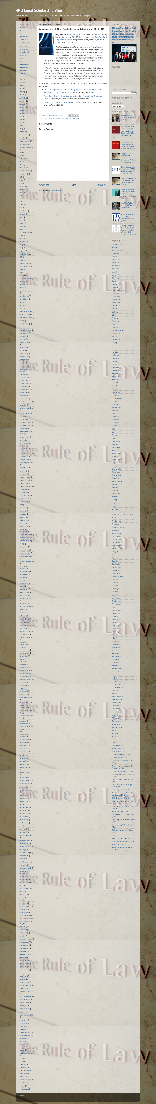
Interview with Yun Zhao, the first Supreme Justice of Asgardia (128, 117)
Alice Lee (115, 256)
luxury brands (24, 820)
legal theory (23, 817)
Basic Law (23, 107)
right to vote (24, 973)
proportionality (24, 912)
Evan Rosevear (116, 601)
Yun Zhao (115, 509)
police (21, 885)
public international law (26, 922)
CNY (21, 129)
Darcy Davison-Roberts (119, 290)
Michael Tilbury (117, 684)
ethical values (24, 589)
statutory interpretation (24, 1043)
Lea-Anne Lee (116, 383)
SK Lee (114, 429)
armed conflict (24, 339)
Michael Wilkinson (117, 687)
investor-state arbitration (24, 735)
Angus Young (116, 266)
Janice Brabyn (116, 613)
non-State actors (25, 862)
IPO (21, 183)
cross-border (23, 489)
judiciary (22, 749)
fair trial (22, 610)
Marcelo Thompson (118, 672)
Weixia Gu (115, 490)
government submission (23, 660)
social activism (24, 1009)
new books (23, 58)
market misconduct (26, 826)
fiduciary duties (24, 619)
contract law (24, 456)
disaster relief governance (24, 530)
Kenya (21, 192)
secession (23, 979)
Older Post (102, 184)
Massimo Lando (117, 675)
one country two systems (25, 872)
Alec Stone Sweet (117, 250)
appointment (24, 37)
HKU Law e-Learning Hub (119, 844)
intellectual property (26, 697)
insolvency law (24, 686)
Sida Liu (114, 450)
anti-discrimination (25, 327)
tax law (22, 1050)
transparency (24, 1073)
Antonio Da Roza (117, 549)
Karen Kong (115, 644)
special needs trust (25, 1032)
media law (23, 829)
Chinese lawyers (24, 141)
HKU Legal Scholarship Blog (39, 10)
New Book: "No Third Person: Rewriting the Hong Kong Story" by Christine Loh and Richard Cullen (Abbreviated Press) (124, 132)
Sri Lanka (22, 269)
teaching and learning (26, 1053)
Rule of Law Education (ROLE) (121, 838)
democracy (23, 514)
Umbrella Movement (26, 291)
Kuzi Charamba (116, 656)
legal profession (25, 813)
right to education (25, 960)
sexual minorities (25, 999)
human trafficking (25, 670)
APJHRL (22, 92)
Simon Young (116, 453)
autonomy (23, 350)
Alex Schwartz (116, 521)
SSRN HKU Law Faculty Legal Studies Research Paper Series (123, 802)
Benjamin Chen (116, 275)
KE (20, 30)
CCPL (21, 119)
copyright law (24, 459)
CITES (21, 122)
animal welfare (24, 324)
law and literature (25, 781)
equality (22, 578)
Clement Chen (116, 567)
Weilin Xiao (115, 487)
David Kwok (115, 293)
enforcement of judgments (25, 567)
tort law (22, 1058)
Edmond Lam (116, 303)
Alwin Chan (115, 259)
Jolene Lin (115, 635)
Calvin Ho (115, 558)
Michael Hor (115, 395)
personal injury (24, 882)
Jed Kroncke (115, 355)
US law (22, 288)
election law (23, 547)
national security (25, 52)
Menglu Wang (116, 392)
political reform (24, 888)
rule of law (23, 976)
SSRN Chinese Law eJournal (120, 798)
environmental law (25, 575)
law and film (23, 777)
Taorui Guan (116, 472)
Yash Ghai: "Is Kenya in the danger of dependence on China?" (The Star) (128, 217)
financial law (23, 628)
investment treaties (26, 729)
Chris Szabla (116, 564)
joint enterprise (24, 739)
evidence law (24, 595)
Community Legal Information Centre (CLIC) (123, 826)
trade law (22, 1064)
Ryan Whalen (116, 426)
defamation (23, 508)
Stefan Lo (115, 457)
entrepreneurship (25, 571)
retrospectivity (24, 954)
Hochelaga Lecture (25, 171)
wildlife (22, 1086)
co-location (23, 405)
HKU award (61, 119)
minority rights (24, 843)
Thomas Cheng (116, 475)
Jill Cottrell (115, 622)
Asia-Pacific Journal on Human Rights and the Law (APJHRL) (123, 794)
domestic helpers (25, 537)
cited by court (24, 40)
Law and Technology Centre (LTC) (122, 771)
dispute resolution (25, 534)
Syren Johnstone (117, 469)
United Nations (24, 296)
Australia (22, 104)
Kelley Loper (116, 653)
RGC (21, 245)
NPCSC (22, 229)
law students (24, 801)
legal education (24, 807)
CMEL (21, 125)
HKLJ (21, 161)
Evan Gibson (116, 598)
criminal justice (24, 480)
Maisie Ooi (115, 666)
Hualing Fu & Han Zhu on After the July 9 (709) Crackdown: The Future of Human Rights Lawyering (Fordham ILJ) (128, 230)
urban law (23, 1083)
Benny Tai (115, 552)
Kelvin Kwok (48, 96)
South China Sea (25, 266)
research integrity (25, 951)
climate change (24, 399)
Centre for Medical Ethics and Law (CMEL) (122, 780)
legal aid (22, 804)
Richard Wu (115, 706)
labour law (23, 758)
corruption (23, 471)
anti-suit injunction (26, 330)
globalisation (24, 656)
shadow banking (24, 1002)
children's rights (24, 380)
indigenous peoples (26, 679)
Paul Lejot (115, 693)
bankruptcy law (24, 356)
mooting (22, 849)
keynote (22, 755)
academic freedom (25, 311)
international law (25, 726)
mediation (23, 832)
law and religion (24, 787)
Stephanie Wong (117, 715)
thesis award (23, 73)
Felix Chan (115, 318)
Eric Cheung (115, 592)
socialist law (23, 1023)
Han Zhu (114, 336)
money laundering (25, 846)
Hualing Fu (115, 343)
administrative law (25, 318)
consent (22, 440)
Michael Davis (116, 681)
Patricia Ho (115, 410)
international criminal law (26, 711)
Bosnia (22, 110)
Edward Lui (115, 309)
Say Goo (114, 432)
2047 (21, 82)
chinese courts (24, 383)
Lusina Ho (115, 386)
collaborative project (26, 408)
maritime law (24, 823)
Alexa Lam (115, 524)
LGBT (21, 195)
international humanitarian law (25, 722)
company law (24, 419)
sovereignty (23, 1026)
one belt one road (25, 868)
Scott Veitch (116, 435)
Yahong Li (115, 500)
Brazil (21, 113)
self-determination (26, 985)
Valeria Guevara (117, 481)
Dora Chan (115, 585)
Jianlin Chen (115, 619)
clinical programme (25, 43)
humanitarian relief (25, 673)
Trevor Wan (115, 478)
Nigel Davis (115, 690)
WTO (21, 308)
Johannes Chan (116, 629)
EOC (21, 152)
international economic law (27, 717)
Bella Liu (114, 272)
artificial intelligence (26, 342)
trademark (23, 1067)
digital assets (24, 520)
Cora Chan (47, 89)
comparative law (25, 422)
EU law (22, 155)
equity (21, 586)
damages (22, 505)
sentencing (23, 988)
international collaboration (24, 706)
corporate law (24, 468)
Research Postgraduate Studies (122, 754)
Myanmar (22, 226)
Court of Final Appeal (26, 147)
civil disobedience (25, 389)
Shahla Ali (115, 438)
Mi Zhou (114, 678)
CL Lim (114, 555)
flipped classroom (25, 631)
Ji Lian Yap (115, 616)
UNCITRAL (23, 285)
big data (22, 363)
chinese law (23, 386)
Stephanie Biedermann (119, 463)
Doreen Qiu (115, 589)
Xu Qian (114, 730)
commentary (23, 46)
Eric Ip (114, 315)
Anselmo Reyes (116, 545)
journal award (24, 49)
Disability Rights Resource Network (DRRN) (123, 815)
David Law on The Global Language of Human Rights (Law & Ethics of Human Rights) (128, 145)
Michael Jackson (117, 398)
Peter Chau (115, 413)
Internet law (23, 186)
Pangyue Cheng (117, 407)
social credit (23, 1012)
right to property (25, 970)
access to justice (25, 314)
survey (21, 1047)
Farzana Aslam (116, 604)
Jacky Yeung (115, 346)
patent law (23, 876)
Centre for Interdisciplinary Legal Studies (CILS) (122, 785)
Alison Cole (115, 530)
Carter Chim (115, 561)
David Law (115, 582)
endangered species (26, 556)
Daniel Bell (115, 287)
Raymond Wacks (117, 699)
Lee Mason (115, 659)
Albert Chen (115, 247)
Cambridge (23, 132)
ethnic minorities (25, 592)
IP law (21, 180)
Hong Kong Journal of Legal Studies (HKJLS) (123, 807)
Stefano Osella (117, 460)
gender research (24, 653)
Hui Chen (114, 607)
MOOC (21, 220)
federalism (23, 616)
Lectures (22, 214)
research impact (24, 70)
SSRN (21, 260)
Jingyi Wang (115, 626)
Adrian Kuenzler (117, 244)
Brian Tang (115, 278)
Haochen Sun (116, 340)
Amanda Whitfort (117, 262)
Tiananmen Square (25, 278)
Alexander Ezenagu (118, 527)
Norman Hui (115, 404)
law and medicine (25, 784)
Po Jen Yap (115, 416)
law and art (23, 764)
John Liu (114, 364)
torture (22, 1061)
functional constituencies (24, 649)
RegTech (22, 251)
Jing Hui (114, 361)
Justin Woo (115, 641)
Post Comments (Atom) (54, 190)
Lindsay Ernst (116, 662)
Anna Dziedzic (116, 536)
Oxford (22, 235)
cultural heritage (25, 498)
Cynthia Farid (116, 570)
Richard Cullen (116, 702)
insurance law (24, 694)
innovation (23, 683)
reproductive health (26, 939)
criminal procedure (25, 486)
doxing (22, 544)
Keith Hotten (116, 650)
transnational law (25, 1070)
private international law (26, 899)
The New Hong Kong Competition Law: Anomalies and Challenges (78, 96)
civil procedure (24, 396)
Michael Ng (74, 34)
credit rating (23, 474)
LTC (21, 208)
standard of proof (25, 1035)
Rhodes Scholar (24, 254)
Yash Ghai (115, 733)
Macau (22, 223)
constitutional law (25, 443)
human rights (24, 667)
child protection (24, 377)
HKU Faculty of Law (118, 748)
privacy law (23, 895)
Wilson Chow (116, 493)
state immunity (24, 1039)
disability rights (24, 526)
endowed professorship (27, 561)
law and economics (25, 772)
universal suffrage (25, 1080)
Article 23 (22, 98)
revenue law (23, 957)
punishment (23, 930)
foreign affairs (24, 634)
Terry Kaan (115, 718)
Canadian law (24, 135)
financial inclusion (25, 625)
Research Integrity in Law (119, 758)
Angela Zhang (116, 533)
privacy (22, 892)
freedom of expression (27, 637)
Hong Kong (23, 174)
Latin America (24, 211)
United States (24, 299)
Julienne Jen (115, 370)
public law (23, 927)
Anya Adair (115, 269)
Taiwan (22, 275)
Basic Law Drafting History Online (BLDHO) (122, 831)
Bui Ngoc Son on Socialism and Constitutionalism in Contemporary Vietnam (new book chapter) (128, 157)
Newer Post (44, 184)
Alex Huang (115, 253)
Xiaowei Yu (115, 497)
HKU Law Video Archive (119, 751)
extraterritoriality (25, 606)
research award (24, 64)
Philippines (23, 241)
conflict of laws (24, 437)
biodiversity (23, 366)
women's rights (24, 1089)
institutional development (24, 690)
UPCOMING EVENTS (118, 745)
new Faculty (23, 55)
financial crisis (24, 622)
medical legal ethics (26, 835)
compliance (23, 428)
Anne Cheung (116, 542)
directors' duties (24, 523)
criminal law (23, 483)
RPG (21, 33)
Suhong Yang (116, 466)
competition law (25, 425)
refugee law (23, 933)
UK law (22, 281)
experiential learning (26, 598)
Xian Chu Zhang (117, 727)
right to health (24, 964)
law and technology (26, 790)
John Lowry (115, 632)
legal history (23, 810)
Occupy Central (24, 232)
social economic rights (26, 1015)
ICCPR (21, 177)
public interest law (25, 918)
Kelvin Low (115, 376)
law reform (23, 798)
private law (23, 903)
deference (23, 511)
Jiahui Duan (115, 358)
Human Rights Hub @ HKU (120, 811)
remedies (22, 936)
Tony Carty (115, 721)
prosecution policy (25, 915)
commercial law (24, 413)
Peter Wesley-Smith (118, 696)
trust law (22, 1077)
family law (23, 613)
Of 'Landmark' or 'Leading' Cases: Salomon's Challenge (70, 102)
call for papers (24, 374)
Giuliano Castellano (118, 330)
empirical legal (24, 550)
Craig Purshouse (117, 284)
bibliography (23, 360)
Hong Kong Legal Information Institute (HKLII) (124, 821)
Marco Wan (115, 389)
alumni (22, 321)
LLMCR (21, 202)
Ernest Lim (47, 102)
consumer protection (26, 448)
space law (23, 1029)
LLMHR (22, 205)
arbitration (23, 336)
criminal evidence (25, 477)
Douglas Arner (116, 300)
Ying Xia (114, 503)
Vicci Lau (114, 484)
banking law (23, 353)
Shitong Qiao (116, 447)
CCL (21, 116)
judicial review (24, 746)
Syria (21, 272)
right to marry (24, 967)
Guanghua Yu (116, 333)
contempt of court (25, 453)
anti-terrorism (24, 333)
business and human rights (26, 370)
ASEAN (22, 95)
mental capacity (25, 840)
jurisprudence (24, 752)
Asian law (22, 101)
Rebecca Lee (115, 423)
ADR (21, 85)
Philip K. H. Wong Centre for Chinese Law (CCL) (123, 775)
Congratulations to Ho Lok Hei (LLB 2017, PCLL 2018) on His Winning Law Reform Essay (128, 170)
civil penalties (24, 393)
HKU (21, 164)
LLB (21, 198)
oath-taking (23, 865)
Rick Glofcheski (116, 709)
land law (22, 761)
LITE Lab (114, 835)
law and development (26, 767)
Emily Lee (115, 312)
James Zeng (115, 352)
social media (23, 1020)
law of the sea (24, 795)
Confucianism (24, 144)
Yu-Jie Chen (115, 736)
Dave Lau (115, 579)
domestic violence (25, 541)
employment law (25, 553)
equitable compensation (24, 582)
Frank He (114, 324)
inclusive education (25, 676)
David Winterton (117, 296)
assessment (23, 347)
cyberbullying (24, 502)
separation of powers (26, 991)
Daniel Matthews (117, 576)
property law (23, 909)
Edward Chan (116, 306)
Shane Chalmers (117, 441)
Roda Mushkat (116, 712)
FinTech (22, 158)
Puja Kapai (115, 420)
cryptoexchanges (25, 495)
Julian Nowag (116, 367)
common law (24, 416)
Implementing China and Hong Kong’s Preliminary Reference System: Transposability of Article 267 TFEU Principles (73, 90)
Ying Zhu (114, 506)
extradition (23, 603)
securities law (24, 982)
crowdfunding (24, 492)
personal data (24, 879)
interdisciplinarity (25, 702)
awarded (94, 34)
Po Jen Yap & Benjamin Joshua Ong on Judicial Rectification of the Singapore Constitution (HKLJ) (128, 194)
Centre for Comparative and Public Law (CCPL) (124, 762)
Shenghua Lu (116, 444)
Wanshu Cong (116, 724)
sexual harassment (25, 996)
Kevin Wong (115, 379)
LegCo (21, 217)
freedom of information (23, 643)
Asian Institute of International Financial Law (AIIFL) (122, 767)
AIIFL (21, 89)
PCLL (21, 238)
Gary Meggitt (116, 327)
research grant (24, 67)
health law (23, 664)
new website (23, 859)
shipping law (23, 1006)
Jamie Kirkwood (117, 610)
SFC (21, 257)
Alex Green (115, 518)
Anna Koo (115, 539)
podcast (22, 61)
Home (73, 184)
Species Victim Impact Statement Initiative (122, 848)
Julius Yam (115, 638)
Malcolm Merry (116, 669)
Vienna (22, 302)
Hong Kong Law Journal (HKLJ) (121, 790)
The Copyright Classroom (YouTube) (123, 841)
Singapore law (24, 263)
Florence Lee (116, 321)
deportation (23, 517)
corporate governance (26, 462)
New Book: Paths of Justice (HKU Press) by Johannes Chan (128, 205)
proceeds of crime (25, 906)
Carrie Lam (23, 138)
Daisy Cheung (116, 573)
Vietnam (22, 305)
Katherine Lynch (117, 647)
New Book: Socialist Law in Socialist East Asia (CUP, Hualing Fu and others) (128, 181)
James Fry (115, 349)
